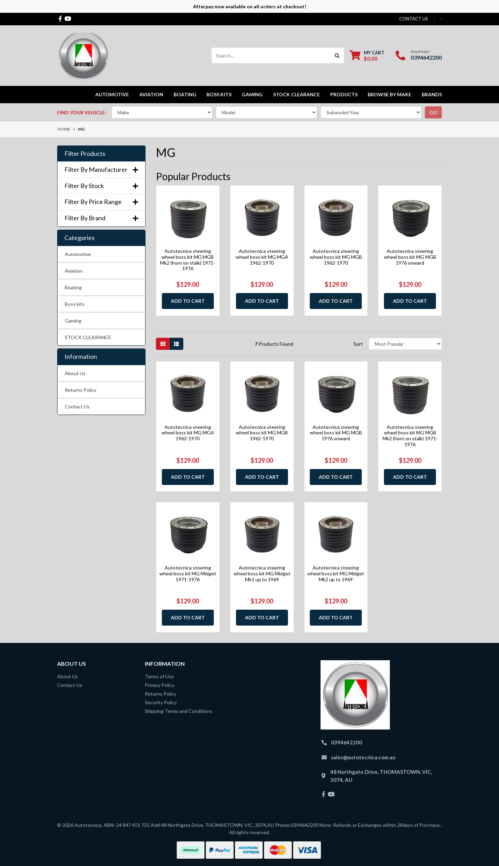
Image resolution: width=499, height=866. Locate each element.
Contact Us (77, 406)
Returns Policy (80, 390)
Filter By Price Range (101, 201)
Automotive (78, 254)
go (433, 112)
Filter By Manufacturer (101, 169)
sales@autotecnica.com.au (363, 757)
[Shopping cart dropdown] (367, 55)
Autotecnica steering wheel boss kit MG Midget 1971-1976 (187, 573)
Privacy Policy (159, 685)
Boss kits (219, 94)
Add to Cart (188, 301)
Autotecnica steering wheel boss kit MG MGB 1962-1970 (336, 257)
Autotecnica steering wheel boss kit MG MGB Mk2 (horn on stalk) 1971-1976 (187, 259)
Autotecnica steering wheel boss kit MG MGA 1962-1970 (262, 257)
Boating (73, 287)
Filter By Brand (101, 218)
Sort (358, 344)
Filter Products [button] (84, 153)
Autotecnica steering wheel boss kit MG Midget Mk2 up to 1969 (335, 573)
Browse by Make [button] (389, 94)
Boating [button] (185, 94)
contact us (413, 18)
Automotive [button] (112, 94)
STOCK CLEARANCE (296, 94)
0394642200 (426, 57)
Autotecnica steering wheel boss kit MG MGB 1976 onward (410, 257)
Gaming (73, 321)
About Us (75, 373)
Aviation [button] (151, 94)
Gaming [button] (252, 94)
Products (344, 94)
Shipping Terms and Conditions (178, 711)
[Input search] (271, 55)
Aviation (73, 271)
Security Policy (161, 702)
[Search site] (337, 55)
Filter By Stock (101, 185)
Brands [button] (432, 94)
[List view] (176, 344)
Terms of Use (159, 676)
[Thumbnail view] (163, 344)
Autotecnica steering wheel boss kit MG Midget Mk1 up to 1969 (262, 573)
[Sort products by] (405, 344)
